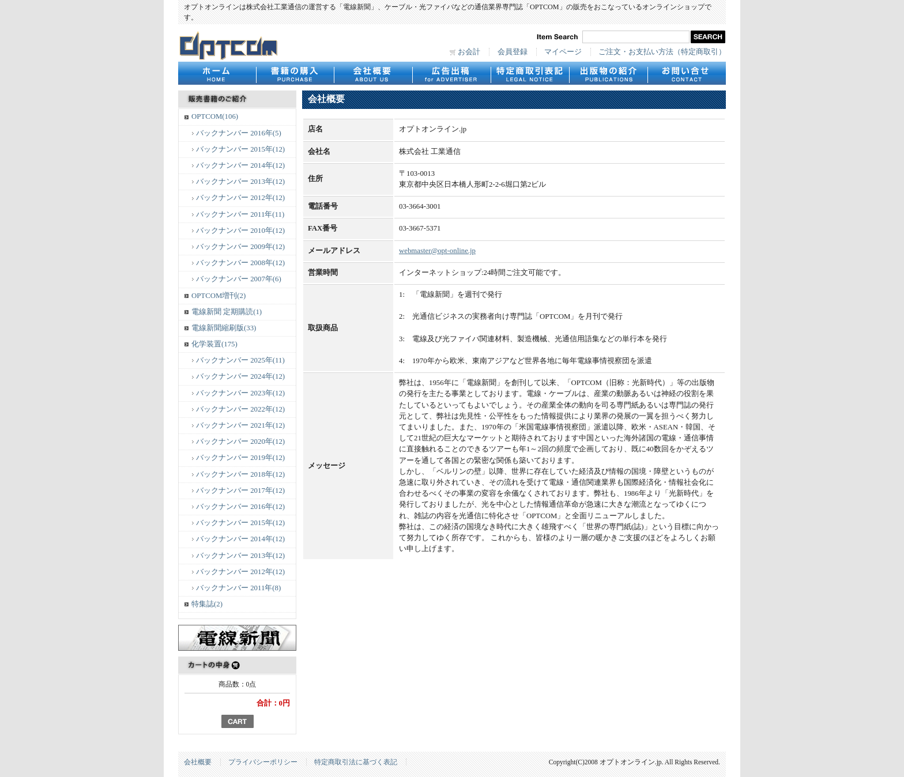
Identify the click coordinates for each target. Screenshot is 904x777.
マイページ (563, 52)
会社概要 (373, 73)
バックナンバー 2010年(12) (240, 231)
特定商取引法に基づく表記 (355, 762)
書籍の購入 (295, 73)
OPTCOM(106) (214, 116)
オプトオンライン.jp (228, 46)
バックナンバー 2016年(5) (238, 133)
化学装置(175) (214, 344)
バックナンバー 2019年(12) (240, 458)
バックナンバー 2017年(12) (240, 490)
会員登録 (513, 52)
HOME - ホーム (217, 73)
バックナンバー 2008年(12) (240, 263)
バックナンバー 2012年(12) (240, 198)
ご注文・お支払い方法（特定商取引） (662, 52)
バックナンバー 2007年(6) (238, 279)
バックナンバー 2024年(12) (240, 376)
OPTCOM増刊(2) (218, 296)
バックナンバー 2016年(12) (240, 507)
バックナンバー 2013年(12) (240, 182)
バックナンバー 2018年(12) (240, 474)
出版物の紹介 (608, 73)
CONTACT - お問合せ (686, 73)
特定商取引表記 (530, 73)
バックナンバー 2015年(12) (240, 149)
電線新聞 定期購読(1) (226, 312)
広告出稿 (451, 73)
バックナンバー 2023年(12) (240, 393)
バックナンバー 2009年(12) (240, 247)
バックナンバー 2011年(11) (240, 214)
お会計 (469, 52)
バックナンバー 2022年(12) (240, 409)
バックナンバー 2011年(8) (238, 588)
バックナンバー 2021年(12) (240, 425)
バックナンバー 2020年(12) (240, 441)
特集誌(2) (207, 604)
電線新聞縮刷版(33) (223, 328)
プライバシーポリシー (262, 762)
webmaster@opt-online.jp (437, 251)
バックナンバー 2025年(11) (240, 360)
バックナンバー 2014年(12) (240, 165)
